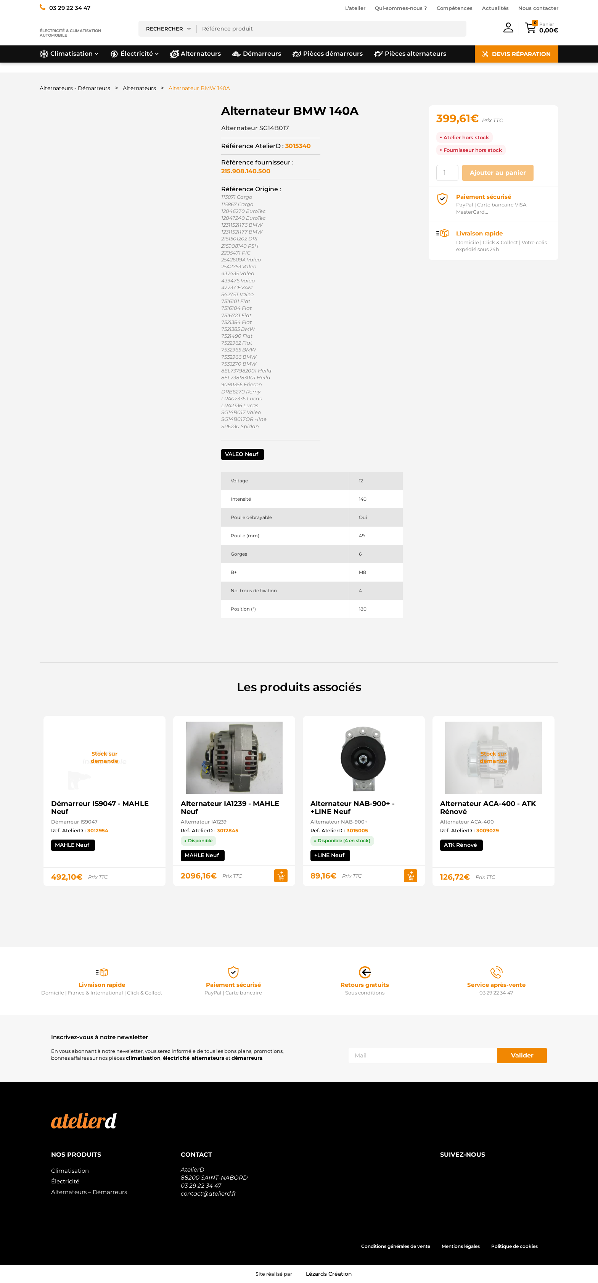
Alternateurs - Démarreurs (75, 88)
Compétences (455, 8)
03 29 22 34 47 (201, 1185)
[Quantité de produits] (447, 173)
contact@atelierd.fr (208, 1193)
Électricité (65, 1181)
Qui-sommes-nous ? (401, 8)
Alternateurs (139, 88)
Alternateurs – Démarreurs (89, 1192)
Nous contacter (538, 8)
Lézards (329, 1274)
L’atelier (355, 8)
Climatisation (70, 1170)
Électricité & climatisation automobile (70, 33)
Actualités (495, 8)
